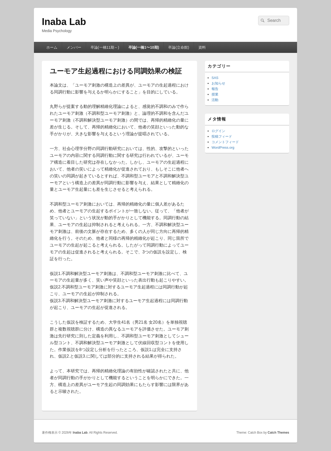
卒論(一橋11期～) (105, 47)
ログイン (218, 131)
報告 (215, 89)
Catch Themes (278, 432)
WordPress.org (223, 147)
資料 (202, 47)
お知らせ (218, 83)
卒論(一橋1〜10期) (143, 47)
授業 (215, 94)
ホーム (51, 47)
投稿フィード (222, 136)
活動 (215, 100)
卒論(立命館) (178, 47)
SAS (215, 78)
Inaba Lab (64, 21)
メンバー (74, 47)
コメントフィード (225, 142)
